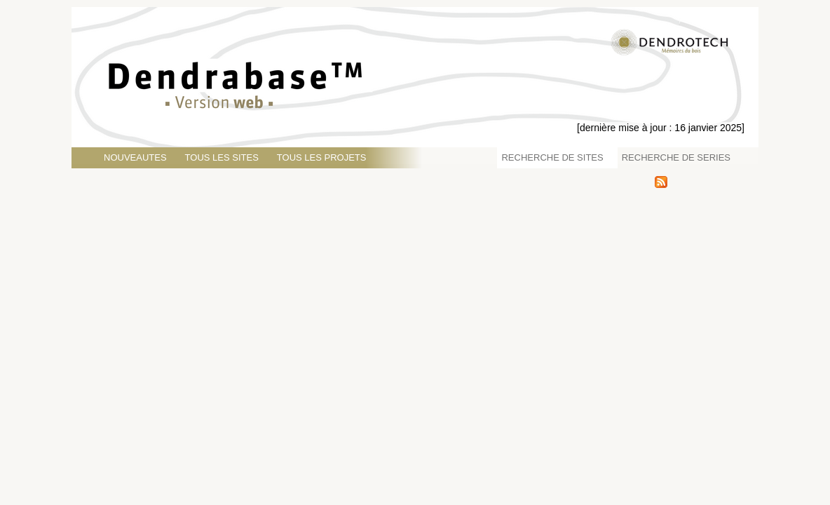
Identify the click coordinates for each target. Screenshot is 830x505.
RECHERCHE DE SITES (552, 157)
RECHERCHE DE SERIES (676, 157)
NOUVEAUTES (135, 157)
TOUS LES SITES (222, 157)
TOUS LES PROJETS (322, 157)
